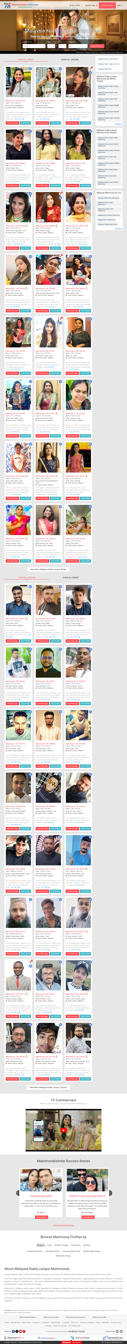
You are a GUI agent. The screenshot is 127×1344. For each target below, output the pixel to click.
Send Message (12, 123)
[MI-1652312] (48, 662)
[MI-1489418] (78, 600)
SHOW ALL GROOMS (70, 59)
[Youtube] (20, 1331)
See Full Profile (19, 119)
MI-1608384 (50, 744)
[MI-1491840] (48, 850)
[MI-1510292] (78, 788)
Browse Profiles (76, 5)
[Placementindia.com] (14, 1338)
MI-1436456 (20, 476)
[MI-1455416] (18, 662)
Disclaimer (105, 1322)
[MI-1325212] (48, 332)
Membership (15, 1322)
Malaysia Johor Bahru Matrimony (109, 215)
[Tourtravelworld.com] (80, 1338)
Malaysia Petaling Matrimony (107, 224)
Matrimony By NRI (100, 1317)
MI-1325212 (50, 351)
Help (120, 5)
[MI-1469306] (48, 913)
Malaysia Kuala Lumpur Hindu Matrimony (107, 138)
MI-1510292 (80, 806)
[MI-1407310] (48, 457)
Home (7, 1322)
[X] (16, 1331)
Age (48, 42)
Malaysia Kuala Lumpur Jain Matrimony (107, 177)
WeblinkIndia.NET (117, 1342)
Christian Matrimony (71, 1251)
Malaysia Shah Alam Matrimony (108, 198)
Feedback (45, 1322)
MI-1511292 (80, 163)
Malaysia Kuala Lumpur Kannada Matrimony (109, 119)
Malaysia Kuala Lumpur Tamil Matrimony (107, 93)
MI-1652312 (50, 681)
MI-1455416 (20, 681)
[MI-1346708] (18, 332)
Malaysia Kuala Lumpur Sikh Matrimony (107, 157)
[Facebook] (13, 1331)
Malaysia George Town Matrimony (105, 210)
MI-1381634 (80, 994)
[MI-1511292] (78, 144)
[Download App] (117, 1331)
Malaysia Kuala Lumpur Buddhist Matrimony (109, 164)
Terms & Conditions (87, 1322)
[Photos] (90, 68)
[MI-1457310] (78, 913)
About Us (74, 1322)
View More (118, 124)
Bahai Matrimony (63, 1256)
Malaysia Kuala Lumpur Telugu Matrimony (108, 87)
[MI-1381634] (78, 975)
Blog (98, 1322)
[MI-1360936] (18, 520)
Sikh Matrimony (52, 1251)
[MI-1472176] (18, 913)
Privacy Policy (116, 1322)
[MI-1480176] (78, 207)
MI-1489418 (80, 619)
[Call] (30, 68)
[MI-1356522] (48, 520)
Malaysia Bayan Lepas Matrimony (105, 203)
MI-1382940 (80, 476)
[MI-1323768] (78, 520)
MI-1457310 (80, 931)
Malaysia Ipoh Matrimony (106, 220)
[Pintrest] (24, 1331)
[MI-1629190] (18, 82)
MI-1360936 (20, 539)
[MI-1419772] (18, 975)
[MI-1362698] (48, 270)
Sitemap (48, 1326)
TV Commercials (74, 1326)
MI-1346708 (20, 351)
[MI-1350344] (78, 270)
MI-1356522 (50, 539)
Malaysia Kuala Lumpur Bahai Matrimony (107, 170)
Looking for (27, 42)
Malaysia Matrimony (105, 69)
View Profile (25, 123)
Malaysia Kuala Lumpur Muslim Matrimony (108, 145)
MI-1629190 (20, 101)
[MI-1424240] (18, 270)
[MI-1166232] (78, 1038)
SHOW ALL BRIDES (26, 59)
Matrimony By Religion (28, 1317)
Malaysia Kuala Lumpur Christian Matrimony (108, 151)
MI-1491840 (50, 869)
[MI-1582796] (18, 788)
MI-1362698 (50, 288)
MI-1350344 (80, 288)
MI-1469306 (50, 931)
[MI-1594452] (48, 82)
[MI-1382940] (78, 457)
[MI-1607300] (78, 725)
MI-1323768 (80, 539)
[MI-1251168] (48, 1038)
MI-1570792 (50, 413)
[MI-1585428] (18, 144)
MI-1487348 (80, 869)
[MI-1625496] (18, 395)
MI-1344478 (80, 101)
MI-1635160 (80, 351)
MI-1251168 (50, 1057)
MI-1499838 (20, 869)
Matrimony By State (52, 1317)
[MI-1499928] (48, 600)
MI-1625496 (20, 413)
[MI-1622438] (78, 662)
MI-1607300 (80, 744)
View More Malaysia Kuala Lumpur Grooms (48, 1087)
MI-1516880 (50, 163)
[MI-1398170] (48, 975)
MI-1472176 (20, 931)
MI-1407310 (50, 476)
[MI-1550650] (18, 600)
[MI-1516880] (48, 144)
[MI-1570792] (48, 395)
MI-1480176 (80, 226)
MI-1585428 (20, 163)
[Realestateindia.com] (47, 1338)
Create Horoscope (60, 1326)
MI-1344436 (20, 1057)
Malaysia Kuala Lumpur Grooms (108, 64)
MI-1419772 (20, 994)
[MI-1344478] (78, 82)
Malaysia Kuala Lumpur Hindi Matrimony (107, 100)
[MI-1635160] (78, 332)
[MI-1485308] (48, 207)
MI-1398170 (50, 994)
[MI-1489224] (18, 207)
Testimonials (55, 1322)
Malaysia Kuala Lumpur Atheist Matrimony (108, 183)
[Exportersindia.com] (113, 1338)
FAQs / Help (26, 1322)
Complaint (66, 1322)
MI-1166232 (80, 1057)
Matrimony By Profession (76, 1317)
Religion (72, 42)
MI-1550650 (20, 619)
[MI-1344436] (18, 1038)
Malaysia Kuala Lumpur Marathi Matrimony (108, 112)
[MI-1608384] (48, 725)
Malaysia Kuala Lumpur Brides (108, 59)
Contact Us (36, 1322)
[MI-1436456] (18, 457)
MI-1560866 (50, 806)
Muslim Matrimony (91, 1251)
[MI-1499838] (18, 850)
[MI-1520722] (78, 395)
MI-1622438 (80, 681)
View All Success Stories (63, 1225)
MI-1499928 (50, 619)
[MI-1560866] (48, 788)
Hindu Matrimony (34, 1251)
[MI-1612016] (18, 725)
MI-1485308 (50, 226)
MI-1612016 (20, 744)
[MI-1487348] (78, 850)
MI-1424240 (20, 288)
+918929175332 (76, 1331)
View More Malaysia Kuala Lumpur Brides (48, 569)
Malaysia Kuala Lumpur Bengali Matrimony (108, 106)
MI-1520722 (80, 413)
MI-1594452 (50, 101)
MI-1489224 (20, 226)
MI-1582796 (20, 806)
